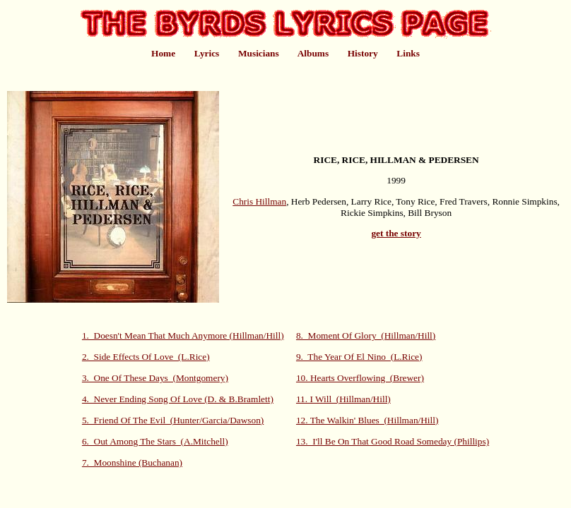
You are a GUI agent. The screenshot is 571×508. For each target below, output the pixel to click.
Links (408, 53)
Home (163, 53)
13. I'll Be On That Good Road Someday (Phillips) (392, 441)
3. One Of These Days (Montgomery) (155, 378)
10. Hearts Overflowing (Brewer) (360, 378)
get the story (395, 233)
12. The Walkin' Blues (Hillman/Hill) (367, 420)
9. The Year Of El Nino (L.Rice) (359, 356)
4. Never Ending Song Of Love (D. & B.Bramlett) (177, 399)
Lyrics (207, 53)
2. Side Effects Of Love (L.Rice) (146, 356)
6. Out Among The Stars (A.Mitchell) (155, 441)
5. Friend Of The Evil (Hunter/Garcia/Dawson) (173, 420)
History (363, 53)
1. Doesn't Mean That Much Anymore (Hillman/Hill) (183, 335)
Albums (313, 53)
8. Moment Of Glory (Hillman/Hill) (365, 335)
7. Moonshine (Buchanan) (132, 462)
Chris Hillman (259, 201)
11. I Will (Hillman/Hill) (343, 399)
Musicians (258, 53)
